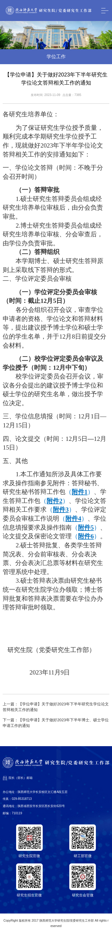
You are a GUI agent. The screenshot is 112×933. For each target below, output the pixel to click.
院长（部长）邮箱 (21, 777)
